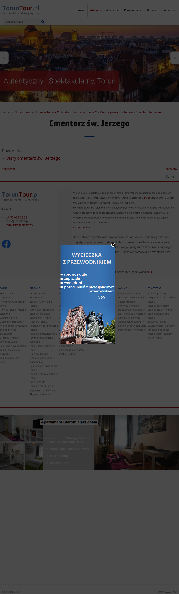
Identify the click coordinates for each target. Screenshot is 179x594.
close (113, 232)
